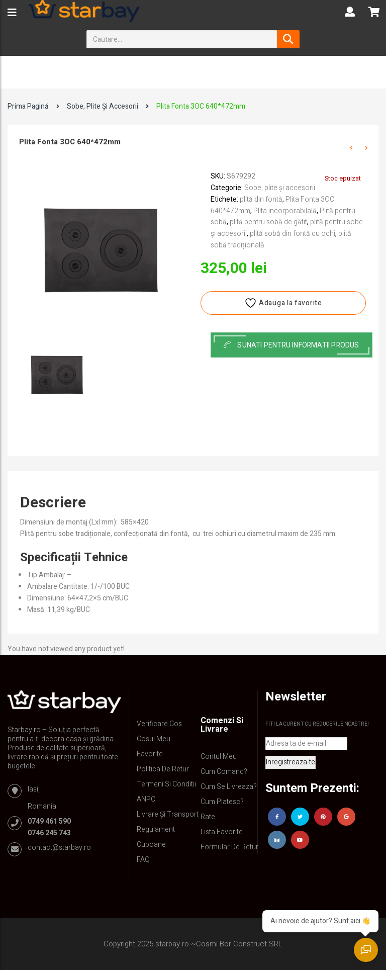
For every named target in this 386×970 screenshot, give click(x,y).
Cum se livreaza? (229, 786)
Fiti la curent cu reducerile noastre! (317, 724)
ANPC (146, 799)
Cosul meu (153, 739)
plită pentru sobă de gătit (268, 222)
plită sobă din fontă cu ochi (292, 233)
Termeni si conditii (166, 784)
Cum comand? (224, 771)
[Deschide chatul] (366, 950)
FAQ (143, 859)
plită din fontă (261, 199)
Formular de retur (229, 847)
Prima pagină (28, 106)
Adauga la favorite (283, 303)
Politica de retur (163, 769)
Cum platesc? (222, 802)
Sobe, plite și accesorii (102, 106)
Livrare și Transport (168, 814)
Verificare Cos (159, 724)
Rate (208, 817)
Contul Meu (219, 756)
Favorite (150, 754)
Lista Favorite (222, 832)
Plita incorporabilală (285, 211)
